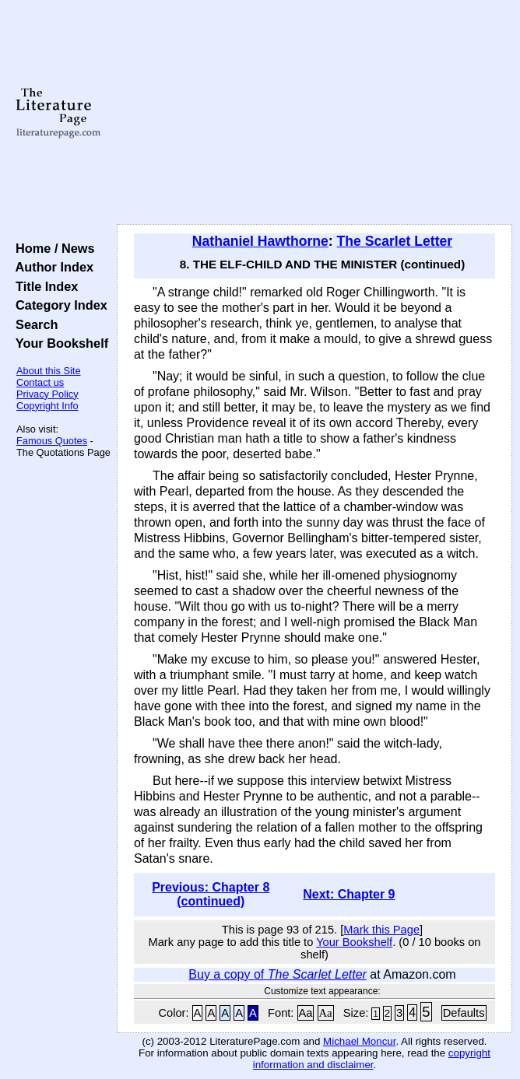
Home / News (52, 248)
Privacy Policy (47, 394)
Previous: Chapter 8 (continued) (210, 894)
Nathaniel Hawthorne (260, 241)
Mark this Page (381, 929)
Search (33, 324)
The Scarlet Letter (395, 241)
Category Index (58, 305)
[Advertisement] (314, 113)
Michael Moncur (359, 1041)
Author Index (51, 267)
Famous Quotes (51, 441)
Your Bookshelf (58, 343)
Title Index (43, 286)
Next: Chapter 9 (349, 894)
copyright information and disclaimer (371, 1058)
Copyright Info (47, 406)
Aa (306, 1013)
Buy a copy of (277, 974)
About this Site (48, 371)
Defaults (464, 1013)
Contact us (40, 382)
